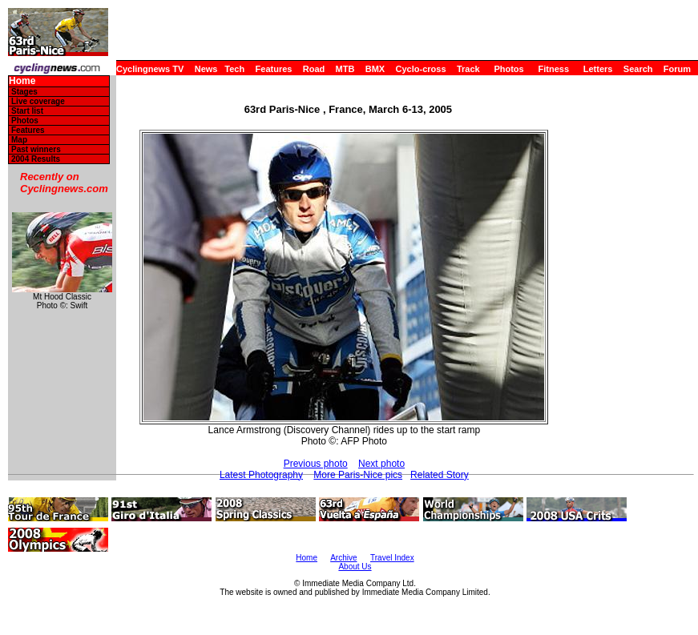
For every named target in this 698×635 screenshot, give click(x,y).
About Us (354, 566)
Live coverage (38, 101)
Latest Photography (261, 474)
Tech (234, 69)
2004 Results (35, 159)
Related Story (439, 474)
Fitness (553, 69)
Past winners (36, 149)
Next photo (381, 463)
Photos (508, 69)
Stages (24, 91)
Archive (343, 557)
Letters (598, 69)
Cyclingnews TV (150, 69)
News (206, 69)
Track (468, 69)
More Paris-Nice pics (357, 474)
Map (19, 139)
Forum (677, 69)
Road (314, 69)
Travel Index (392, 557)
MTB (345, 69)
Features (274, 69)
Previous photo (316, 463)
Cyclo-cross (421, 69)
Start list (27, 111)
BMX (375, 69)
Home (22, 81)
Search (638, 69)
